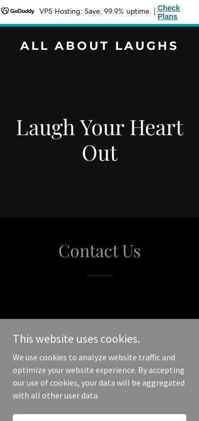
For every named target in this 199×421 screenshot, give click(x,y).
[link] (99, 46)
